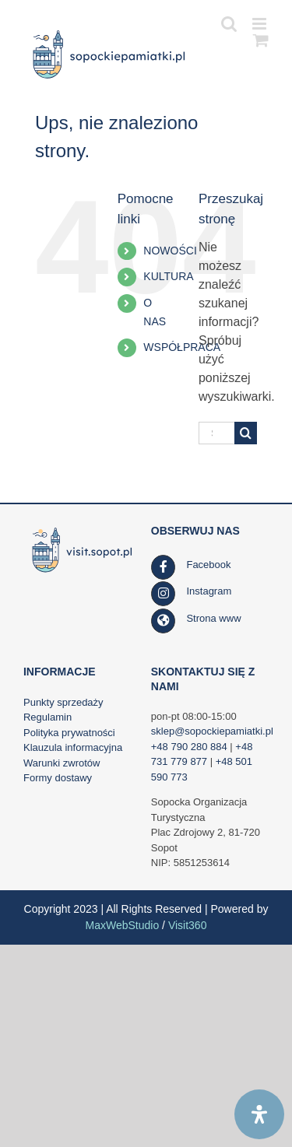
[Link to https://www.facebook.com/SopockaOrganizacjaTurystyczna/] (163, 567)
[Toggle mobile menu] (260, 24)
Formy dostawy (57, 778)
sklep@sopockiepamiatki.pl (212, 731)
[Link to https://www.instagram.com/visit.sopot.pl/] (163, 593)
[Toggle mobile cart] (261, 40)
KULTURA (168, 276)
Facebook (208, 564)
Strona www (213, 618)
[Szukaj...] (216, 433)
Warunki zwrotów (61, 763)
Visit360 (187, 925)
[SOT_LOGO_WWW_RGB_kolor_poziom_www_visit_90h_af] (82, 529)
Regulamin (47, 717)
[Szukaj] (245, 433)
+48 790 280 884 (189, 746)
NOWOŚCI (169, 250)
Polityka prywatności (69, 732)
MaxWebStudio (123, 925)
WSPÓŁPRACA (181, 347)
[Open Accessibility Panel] (259, 1114)
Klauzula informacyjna (72, 747)
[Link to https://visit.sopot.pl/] (163, 621)
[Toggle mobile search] (229, 24)
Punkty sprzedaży (63, 702)
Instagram (208, 591)
